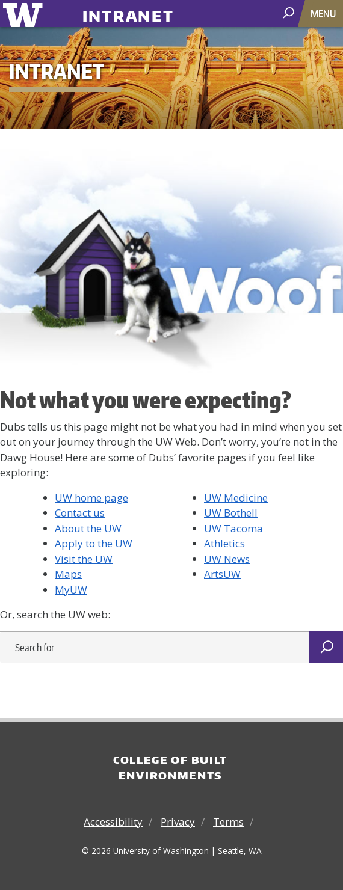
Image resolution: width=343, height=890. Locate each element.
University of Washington (25, 13)
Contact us (80, 513)
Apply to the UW (93, 543)
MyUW (71, 590)
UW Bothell (231, 513)
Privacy (178, 822)
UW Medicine (236, 498)
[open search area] (289, 13)
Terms (228, 822)
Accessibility (113, 822)
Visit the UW (84, 559)
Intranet (128, 11)
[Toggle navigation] (324, 13)
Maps (68, 574)
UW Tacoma (233, 528)
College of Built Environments (170, 767)
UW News (227, 559)
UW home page (91, 498)
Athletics (224, 543)
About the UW (88, 528)
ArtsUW (222, 574)
